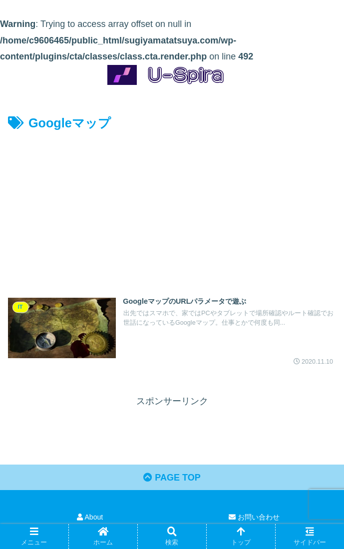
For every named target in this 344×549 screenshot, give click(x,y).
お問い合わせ (254, 517)
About (90, 517)
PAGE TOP (171, 478)
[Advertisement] (172, 209)
